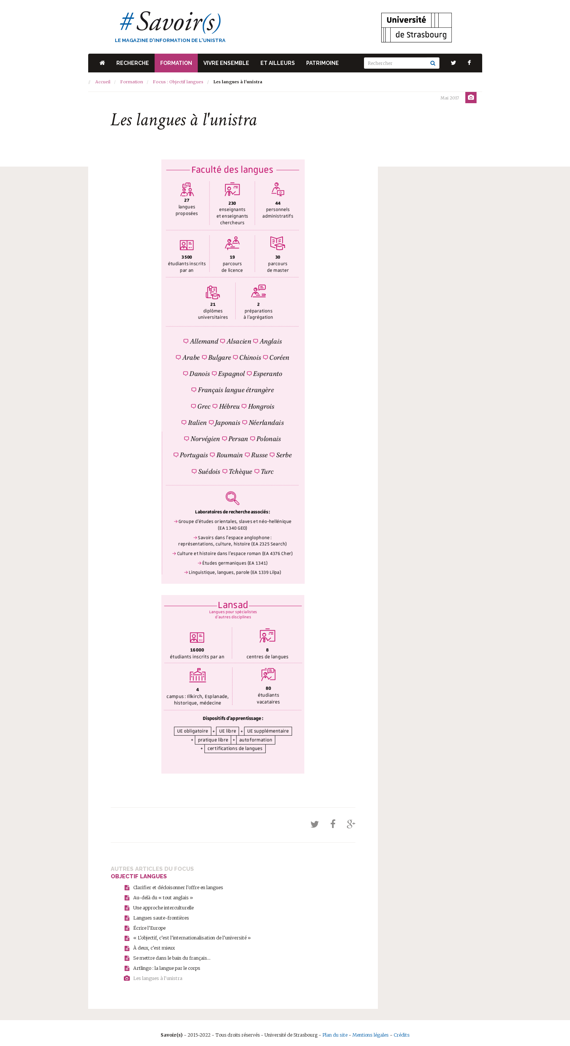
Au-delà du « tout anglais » (162, 896)
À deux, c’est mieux (153, 945)
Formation (176, 63)
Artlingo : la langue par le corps (166, 965)
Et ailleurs (277, 63)
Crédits (400, 1031)
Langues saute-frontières (160, 916)
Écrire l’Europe (149, 926)
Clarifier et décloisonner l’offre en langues (177, 887)
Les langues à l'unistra (156, 974)
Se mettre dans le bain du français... (170, 955)
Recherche (132, 63)
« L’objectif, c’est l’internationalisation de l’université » (190, 935)
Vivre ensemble (226, 63)
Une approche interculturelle (163, 906)
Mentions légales (370, 1031)
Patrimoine (322, 63)
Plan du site (336, 1031)
